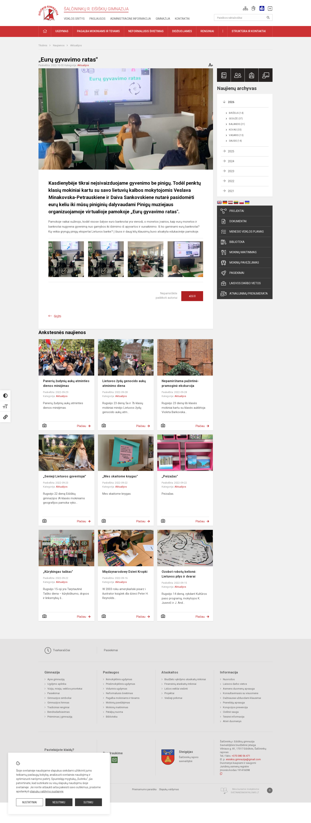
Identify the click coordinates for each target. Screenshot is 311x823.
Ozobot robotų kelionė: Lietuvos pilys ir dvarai (179, 574)
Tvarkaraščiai (57, 650)
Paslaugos (97, 18)
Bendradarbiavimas (58, 711)
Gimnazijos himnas (58, 702)
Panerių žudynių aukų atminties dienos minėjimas (66, 383)
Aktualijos (76, 45)
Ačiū (192, 296)
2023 (231, 171)
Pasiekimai (232, 273)
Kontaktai (182, 18)
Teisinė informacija (233, 716)
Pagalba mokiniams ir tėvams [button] (98, 31)
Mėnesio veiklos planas (242, 231)
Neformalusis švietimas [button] (146, 31)
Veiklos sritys (74, 18)
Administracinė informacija (130, 18)
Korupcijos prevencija (235, 707)
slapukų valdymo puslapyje (46, 791)
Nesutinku (59, 802)
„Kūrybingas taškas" (58, 572)
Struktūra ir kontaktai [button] (249, 31)
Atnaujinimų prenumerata (244, 293)
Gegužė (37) (236, 118)
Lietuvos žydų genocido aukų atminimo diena (124, 383)
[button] (245, 8)
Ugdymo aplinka (56, 683)
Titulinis (43, 45)
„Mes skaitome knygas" (120, 476)
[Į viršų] (270, 790)
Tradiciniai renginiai (58, 707)
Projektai (232, 211)
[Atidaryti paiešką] (268, 17)
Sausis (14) (235, 140)
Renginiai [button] (207, 31)
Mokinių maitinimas (239, 252)
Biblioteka (233, 242)
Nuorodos (229, 679)
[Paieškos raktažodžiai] (243, 17)
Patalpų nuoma (114, 711)
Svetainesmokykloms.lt (245, 792)
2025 (231, 151)
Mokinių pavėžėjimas (240, 262)
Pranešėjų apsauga (234, 702)
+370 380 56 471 (241, 755)
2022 (231, 181)
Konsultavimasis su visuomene (240, 693)
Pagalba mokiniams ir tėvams (122, 697)
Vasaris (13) (236, 135)
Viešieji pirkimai (173, 697)
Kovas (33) (235, 129)
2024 (231, 161)
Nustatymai (29, 802)
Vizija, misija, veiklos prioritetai (64, 688)
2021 (231, 191)
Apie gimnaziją (55, 679)
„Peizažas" (170, 476)
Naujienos (59, 45)
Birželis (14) (236, 113)
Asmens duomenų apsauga (239, 688)
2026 (231, 102)
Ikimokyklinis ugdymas (119, 679)
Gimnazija (163, 18)
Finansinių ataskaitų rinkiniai (180, 683)
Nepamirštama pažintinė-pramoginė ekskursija (180, 383)
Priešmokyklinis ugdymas (120, 683)
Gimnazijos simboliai (59, 697)
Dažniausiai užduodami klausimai (242, 697)
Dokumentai (234, 221)
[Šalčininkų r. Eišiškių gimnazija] (48, 12)
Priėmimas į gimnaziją (59, 716)
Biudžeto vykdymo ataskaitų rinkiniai (185, 679)
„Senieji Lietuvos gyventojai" (64, 476)
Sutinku (88, 802)
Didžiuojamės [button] (182, 31)
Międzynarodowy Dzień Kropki (124, 572)
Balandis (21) (237, 124)
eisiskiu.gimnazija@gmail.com (243, 759)
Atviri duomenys (232, 721)
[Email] (114, 760)
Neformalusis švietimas (119, 693)
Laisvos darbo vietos (241, 283)
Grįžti (57, 316)
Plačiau (81, 426)
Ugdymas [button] (61, 31)
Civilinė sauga (231, 711)
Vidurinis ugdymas (116, 688)
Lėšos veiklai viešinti (176, 688)
